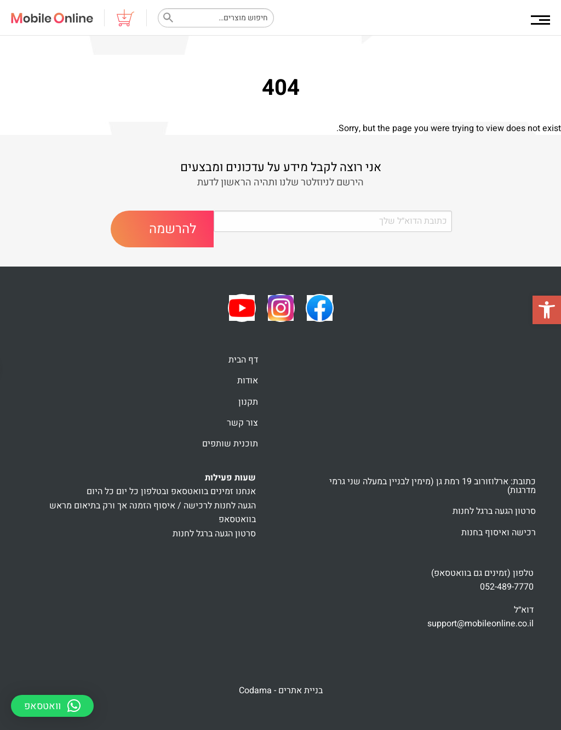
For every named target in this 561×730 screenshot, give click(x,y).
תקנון (248, 402)
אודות (247, 380)
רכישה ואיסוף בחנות (498, 532)
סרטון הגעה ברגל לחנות (494, 511)
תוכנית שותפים (230, 443)
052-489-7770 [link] (507, 586)
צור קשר (242, 422)
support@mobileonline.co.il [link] (480, 623)
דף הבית (243, 359)
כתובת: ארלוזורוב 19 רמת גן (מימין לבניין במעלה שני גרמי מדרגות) (432, 486)
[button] (547, 310)
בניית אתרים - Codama (281, 690)
